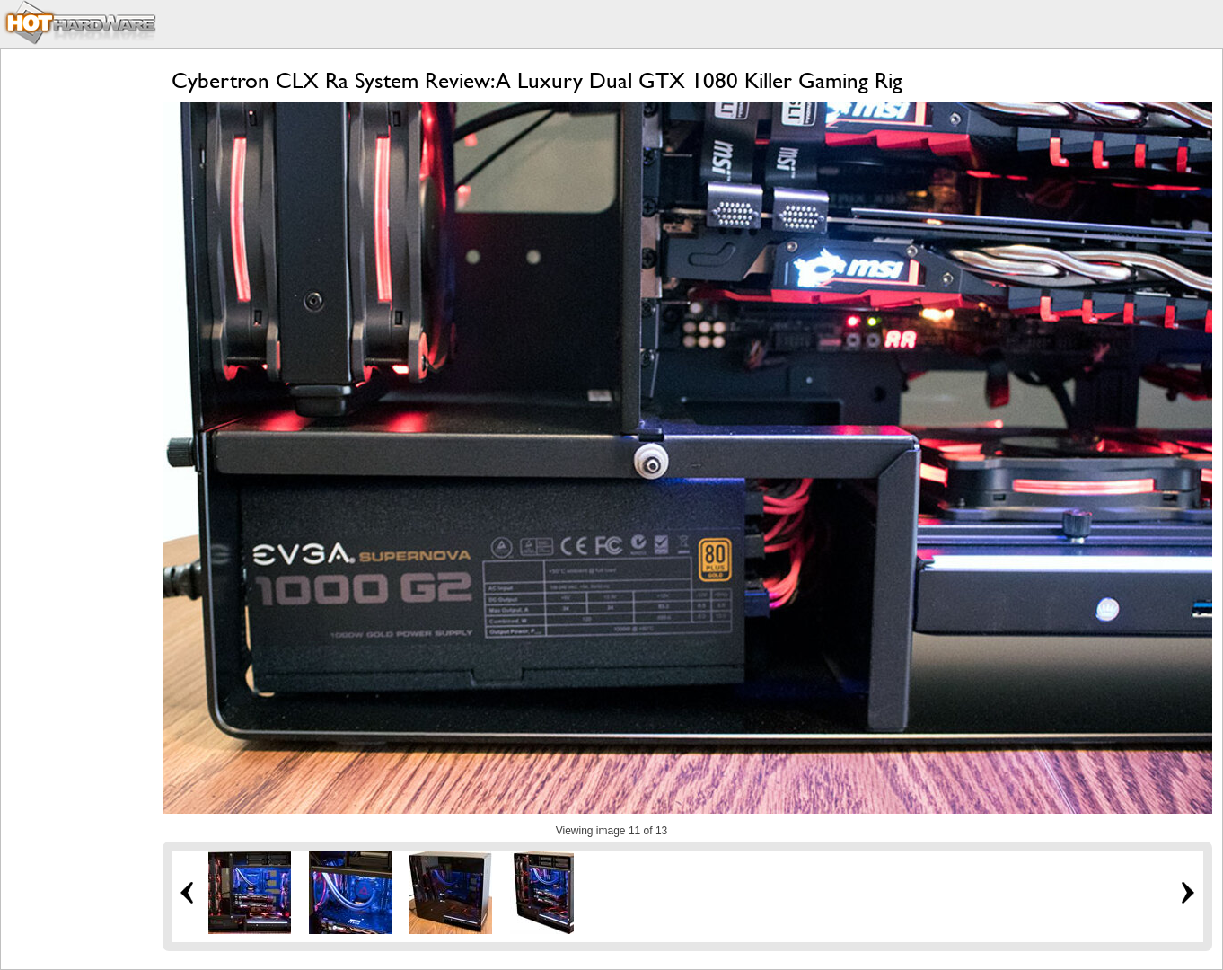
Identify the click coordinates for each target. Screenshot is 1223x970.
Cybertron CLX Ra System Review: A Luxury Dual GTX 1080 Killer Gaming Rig (537, 80)
